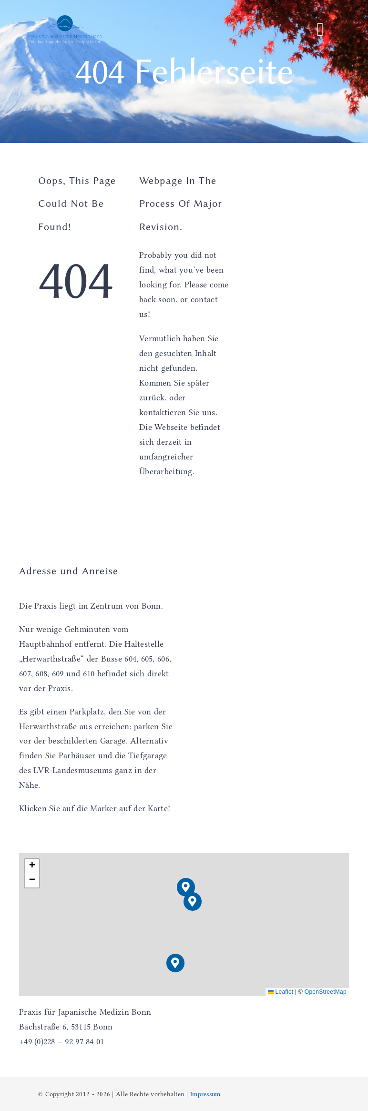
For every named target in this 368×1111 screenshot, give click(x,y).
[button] (193, 901)
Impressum (205, 1094)
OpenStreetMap (326, 992)
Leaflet (281, 992)
